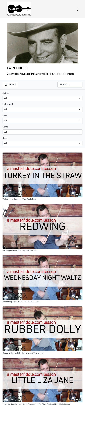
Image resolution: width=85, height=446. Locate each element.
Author (6, 93)
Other (5, 138)
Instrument (8, 104)
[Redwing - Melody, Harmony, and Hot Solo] (42, 250)
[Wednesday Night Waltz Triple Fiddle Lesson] (42, 301)
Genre (5, 127)
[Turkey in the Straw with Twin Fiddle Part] (42, 199)
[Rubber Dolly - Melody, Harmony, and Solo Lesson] (42, 353)
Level (5, 115)
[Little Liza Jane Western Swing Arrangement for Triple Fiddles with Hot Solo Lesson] (42, 404)
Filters (10, 84)
